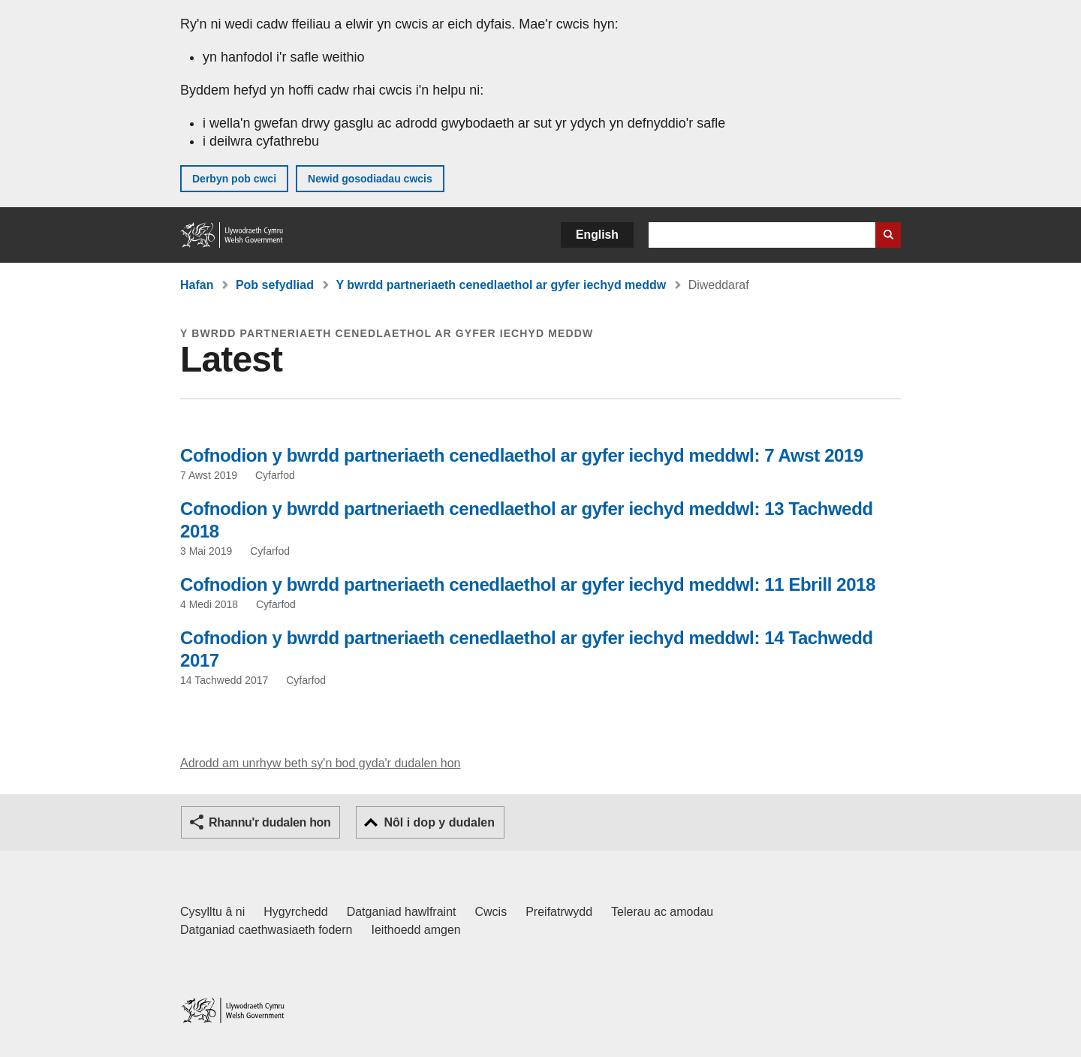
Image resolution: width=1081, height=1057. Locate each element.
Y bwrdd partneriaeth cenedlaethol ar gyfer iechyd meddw (501, 285)
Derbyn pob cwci (234, 179)
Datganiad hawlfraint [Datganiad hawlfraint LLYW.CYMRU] (401, 911)
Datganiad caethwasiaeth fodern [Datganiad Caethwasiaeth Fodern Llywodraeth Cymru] (266, 929)
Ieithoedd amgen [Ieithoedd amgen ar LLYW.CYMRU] (416, 929)
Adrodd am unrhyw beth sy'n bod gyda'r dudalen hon (320, 763)
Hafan (196, 285)
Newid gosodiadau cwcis (370, 179)
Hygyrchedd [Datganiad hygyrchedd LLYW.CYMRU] (295, 911)
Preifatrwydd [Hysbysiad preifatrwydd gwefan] (558, 911)
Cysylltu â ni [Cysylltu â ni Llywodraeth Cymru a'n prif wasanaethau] (212, 911)
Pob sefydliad (275, 285)
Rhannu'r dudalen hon (269, 822)
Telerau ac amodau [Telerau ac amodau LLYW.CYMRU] (662, 911)
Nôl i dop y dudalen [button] (439, 822)
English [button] (597, 234)
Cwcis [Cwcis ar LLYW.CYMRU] (491, 911)
